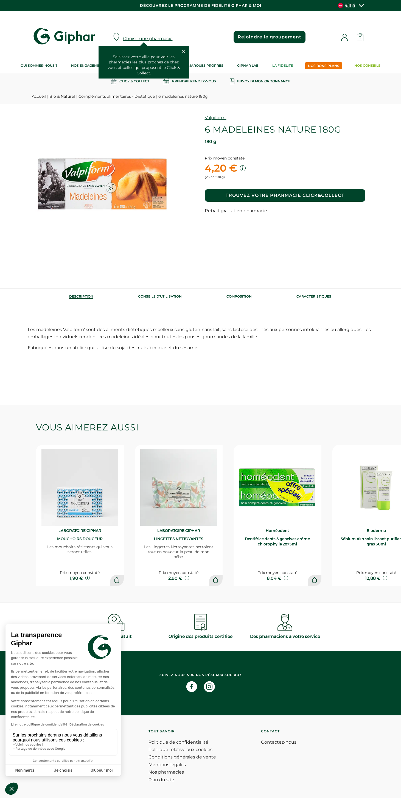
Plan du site (161, 779)
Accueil (39, 96)
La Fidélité (282, 65)
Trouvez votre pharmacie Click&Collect (285, 195)
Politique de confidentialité (178, 742)
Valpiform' (215, 117)
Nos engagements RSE (92, 65)
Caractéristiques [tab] (313, 296)
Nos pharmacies (166, 772)
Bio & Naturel (62, 96)
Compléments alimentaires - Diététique (116, 96)
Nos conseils (367, 65)
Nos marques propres (201, 65)
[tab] (81, 296)
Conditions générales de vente (182, 757)
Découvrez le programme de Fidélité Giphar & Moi (200, 5)
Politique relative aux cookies (180, 749)
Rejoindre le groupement (269, 37)
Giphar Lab (248, 65)
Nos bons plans (323, 66)
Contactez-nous (278, 742)
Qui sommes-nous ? (39, 65)
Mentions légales (167, 764)
